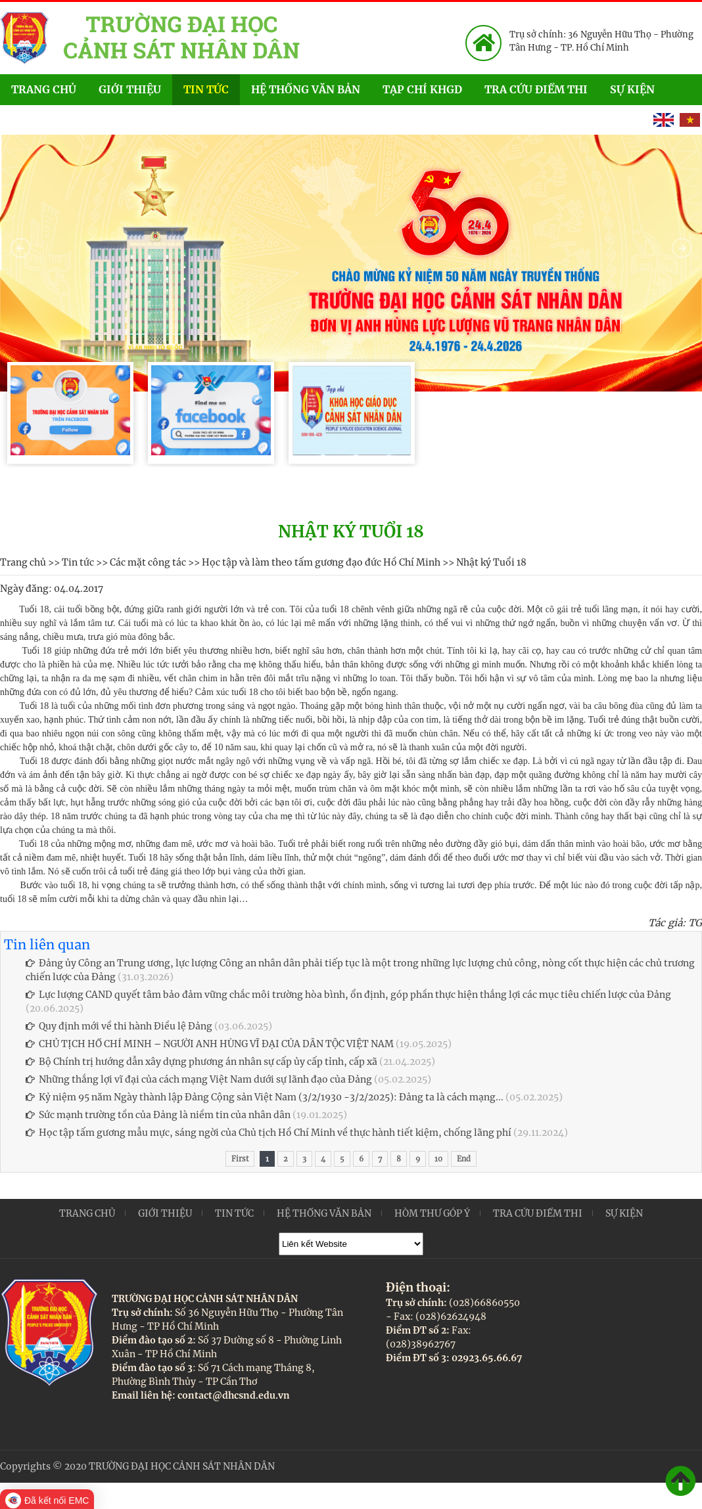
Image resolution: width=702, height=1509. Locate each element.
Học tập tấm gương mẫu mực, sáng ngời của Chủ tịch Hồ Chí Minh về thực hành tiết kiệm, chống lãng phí (268, 1132)
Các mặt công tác (148, 562)
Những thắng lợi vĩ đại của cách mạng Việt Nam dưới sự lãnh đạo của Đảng (199, 1079)
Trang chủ (43, 89)
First (239, 1158)
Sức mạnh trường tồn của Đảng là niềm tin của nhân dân (158, 1115)
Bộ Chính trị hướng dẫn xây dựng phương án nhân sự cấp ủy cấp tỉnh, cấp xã (201, 1062)
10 (438, 1158)
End (464, 1158)
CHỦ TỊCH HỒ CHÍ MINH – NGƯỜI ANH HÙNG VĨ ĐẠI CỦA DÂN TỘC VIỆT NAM (210, 1044)
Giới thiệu (130, 89)
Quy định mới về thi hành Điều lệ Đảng (119, 1026)
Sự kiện (646, 88)
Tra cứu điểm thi (536, 89)
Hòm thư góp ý (432, 1213)
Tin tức (206, 89)
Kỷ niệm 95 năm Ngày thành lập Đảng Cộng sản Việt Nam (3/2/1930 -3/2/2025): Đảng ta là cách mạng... (264, 1097)
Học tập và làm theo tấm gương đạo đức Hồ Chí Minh (321, 562)
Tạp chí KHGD (422, 89)
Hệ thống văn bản (305, 89)
